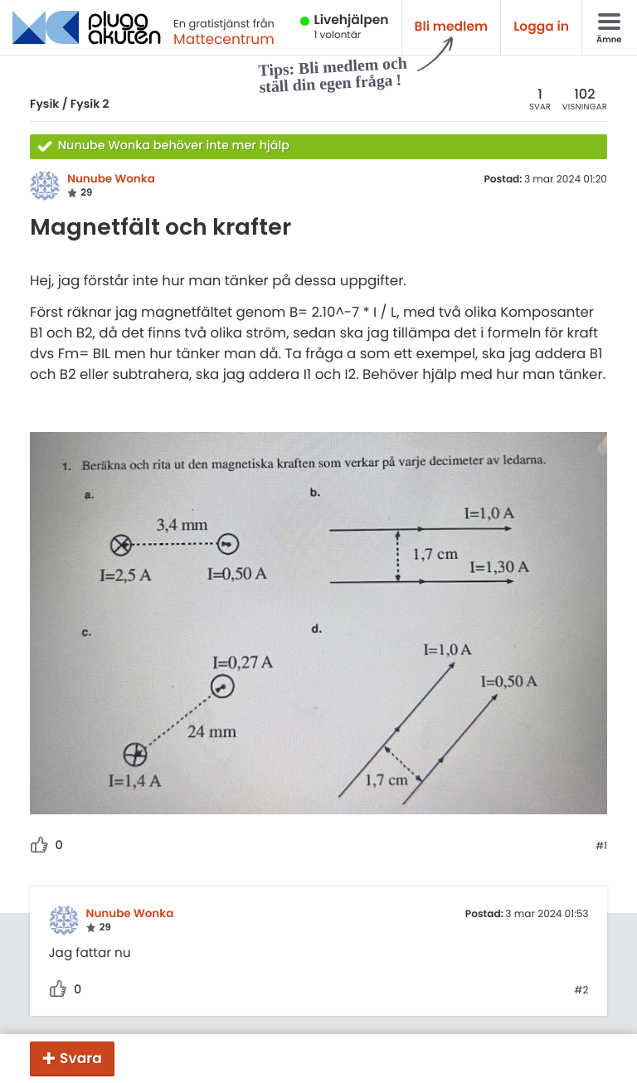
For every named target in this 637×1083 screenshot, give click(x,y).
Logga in (541, 27)
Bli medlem (452, 27)
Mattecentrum (224, 39)
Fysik (44, 103)
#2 (581, 991)
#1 (601, 846)
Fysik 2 (90, 103)
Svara (81, 1058)
